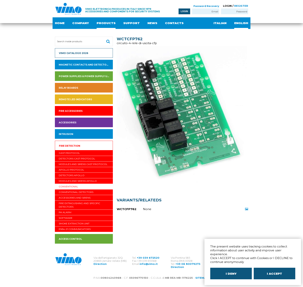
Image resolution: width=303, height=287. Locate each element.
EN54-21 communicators (75, 229)
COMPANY (80, 23)
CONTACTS (174, 23)
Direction (100, 263)
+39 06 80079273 (187, 263)
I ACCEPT (274, 273)
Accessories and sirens (74, 197)
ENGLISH (241, 23)
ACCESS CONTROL (70, 238)
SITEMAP (201, 277)
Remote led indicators (75, 99)
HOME (60, 23)
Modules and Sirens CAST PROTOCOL (83, 164)
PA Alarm (65, 212)
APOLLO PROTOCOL (71, 169)
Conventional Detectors (76, 192)
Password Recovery (206, 6)
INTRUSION (66, 134)
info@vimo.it (149, 263)
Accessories (67, 122)
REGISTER (241, 5)
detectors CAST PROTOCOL (77, 158)
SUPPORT (131, 23)
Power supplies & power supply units (86, 76)
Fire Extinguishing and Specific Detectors (79, 205)
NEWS (152, 23)
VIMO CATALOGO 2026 (73, 53)
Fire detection (69, 145)
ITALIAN (220, 23)
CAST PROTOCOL (69, 152)
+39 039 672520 (148, 257)
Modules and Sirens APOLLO (78, 180)
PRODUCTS (106, 23)
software (65, 217)
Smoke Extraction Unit (74, 223)
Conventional (68, 186)
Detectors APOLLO (71, 175)
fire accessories (71, 110)
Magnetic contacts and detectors (84, 64)
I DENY (231, 273)
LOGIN (184, 11)
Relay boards (68, 87)
